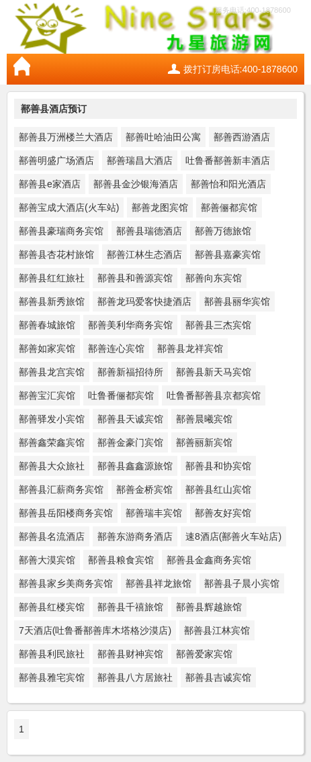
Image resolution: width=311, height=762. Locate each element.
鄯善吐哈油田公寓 (163, 137)
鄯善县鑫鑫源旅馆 (135, 466)
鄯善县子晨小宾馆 (241, 583)
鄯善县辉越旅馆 (209, 607)
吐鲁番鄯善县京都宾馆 (214, 395)
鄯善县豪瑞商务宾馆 (61, 231)
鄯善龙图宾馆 (160, 207)
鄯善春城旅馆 (47, 325)
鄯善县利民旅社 (52, 654)
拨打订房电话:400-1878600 (240, 69)
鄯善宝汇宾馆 (47, 395)
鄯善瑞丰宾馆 (154, 513)
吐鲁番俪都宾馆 (121, 395)
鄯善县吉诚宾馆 (218, 677)
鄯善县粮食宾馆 (121, 560)
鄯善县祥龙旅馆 (158, 583)
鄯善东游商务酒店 (135, 536)
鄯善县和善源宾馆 (135, 278)
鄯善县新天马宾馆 (213, 372)
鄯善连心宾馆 (116, 348)
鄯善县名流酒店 (52, 536)
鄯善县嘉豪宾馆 (228, 254)
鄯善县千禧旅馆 (130, 607)
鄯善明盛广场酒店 (56, 160)
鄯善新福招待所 (130, 372)
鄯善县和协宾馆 (218, 466)
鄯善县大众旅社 (52, 466)
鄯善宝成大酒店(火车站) (69, 207)
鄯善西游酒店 (242, 137)
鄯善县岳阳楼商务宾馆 (66, 513)
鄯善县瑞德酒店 (149, 231)
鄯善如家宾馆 (47, 348)
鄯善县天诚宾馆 (130, 419)
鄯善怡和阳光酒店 (228, 184)
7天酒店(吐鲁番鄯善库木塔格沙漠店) (95, 630)
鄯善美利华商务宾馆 (130, 325)
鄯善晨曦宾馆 (204, 419)
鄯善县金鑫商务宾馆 (209, 560)
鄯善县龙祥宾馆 (190, 348)
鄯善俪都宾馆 (229, 207)
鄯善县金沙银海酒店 (135, 184)
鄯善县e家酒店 (50, 184)
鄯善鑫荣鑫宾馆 (52, 442)
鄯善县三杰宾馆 (218, 325)
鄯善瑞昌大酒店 (140, 160)
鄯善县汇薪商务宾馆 (61, 489)
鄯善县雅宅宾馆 (52, 677)
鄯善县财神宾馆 (130, 654)
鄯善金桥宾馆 (144, 489)
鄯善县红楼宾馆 (52, 607)
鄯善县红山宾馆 (218, 489)
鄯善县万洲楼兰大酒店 (66, 137)
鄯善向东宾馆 (213, 278)
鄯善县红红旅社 (52, 278)
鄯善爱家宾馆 (204, 654)
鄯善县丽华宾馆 (237, 301)
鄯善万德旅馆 (223, 231)
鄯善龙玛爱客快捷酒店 (144, 301)
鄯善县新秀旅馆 (52, 301)
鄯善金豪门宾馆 (130, 442)
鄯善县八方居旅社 (135, 677)
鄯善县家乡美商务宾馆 (66, 583)
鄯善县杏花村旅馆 (56, 254)
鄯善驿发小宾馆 (52, 419)
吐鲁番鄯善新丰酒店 (227, 160)
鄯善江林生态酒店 (144, 254)
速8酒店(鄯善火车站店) (233, 536)
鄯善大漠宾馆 (47, 560)
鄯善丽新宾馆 (204, 442)
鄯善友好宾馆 (223, 513)
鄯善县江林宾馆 (217, 630)
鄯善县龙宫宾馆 (52, 372)
